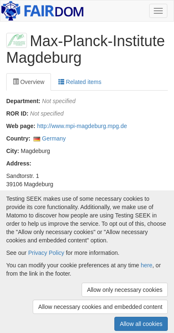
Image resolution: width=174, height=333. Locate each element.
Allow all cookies (141, 324)
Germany (54, 138)
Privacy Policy (46, 252)
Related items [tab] (79, 82)
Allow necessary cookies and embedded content (100, 306)
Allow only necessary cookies (124, 289)
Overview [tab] (28, 82)
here (146, 265)
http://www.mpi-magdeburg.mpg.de (82, 126)
